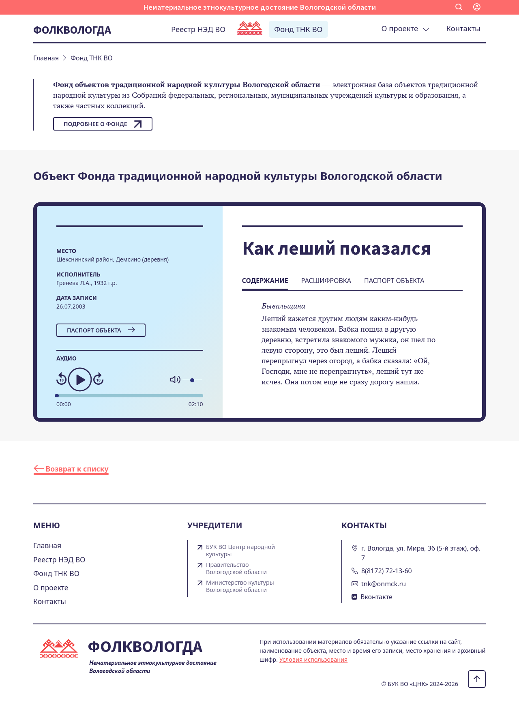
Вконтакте (376, 596)
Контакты (463, 28)
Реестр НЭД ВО (198, 29)
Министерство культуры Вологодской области (240, 586)
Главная (47, 545)
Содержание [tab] (265, 280)
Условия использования (313, 659)
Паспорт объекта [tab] (394, 280)
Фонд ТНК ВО (298, 29)
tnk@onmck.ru (383, 583)
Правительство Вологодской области (236, 568)
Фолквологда (72, 29)
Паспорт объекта (101, 330)
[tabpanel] (352, 349)
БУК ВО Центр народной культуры (240, 550)
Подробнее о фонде (103, 124)
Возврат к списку (71, 469)
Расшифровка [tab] (326, 280)
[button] (459, 7)
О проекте (405, 28)
